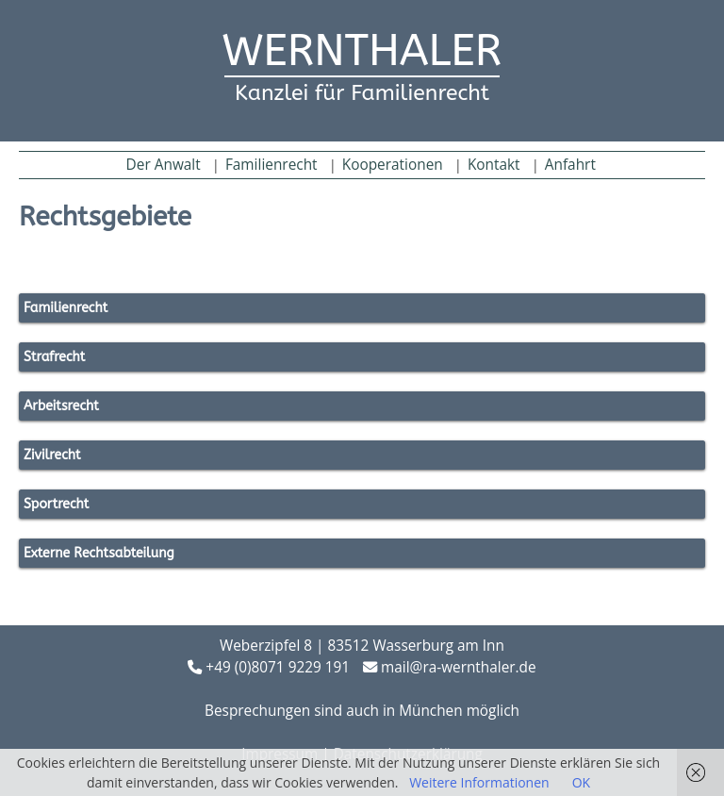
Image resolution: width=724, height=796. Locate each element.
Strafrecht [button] (54, 357)
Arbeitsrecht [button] (61, 406)
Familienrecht (271, 164)
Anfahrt (570, 164)
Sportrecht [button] (56, 504)
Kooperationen (392, 164)
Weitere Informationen (479, 782)
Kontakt (494, 164)
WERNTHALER (362, 50)
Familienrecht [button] (65, 308)
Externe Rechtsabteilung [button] (99, 553)
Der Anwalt (163, 164)
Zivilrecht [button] (52, 455)
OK (581, 782)
